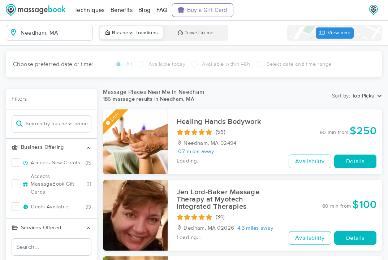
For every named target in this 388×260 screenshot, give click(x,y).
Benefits (122, 10)
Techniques (89, 10)
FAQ (162, 10)
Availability (310, 161)
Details (355, 161)
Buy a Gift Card (202, 10)
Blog (144, 10)
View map (335, 33)
